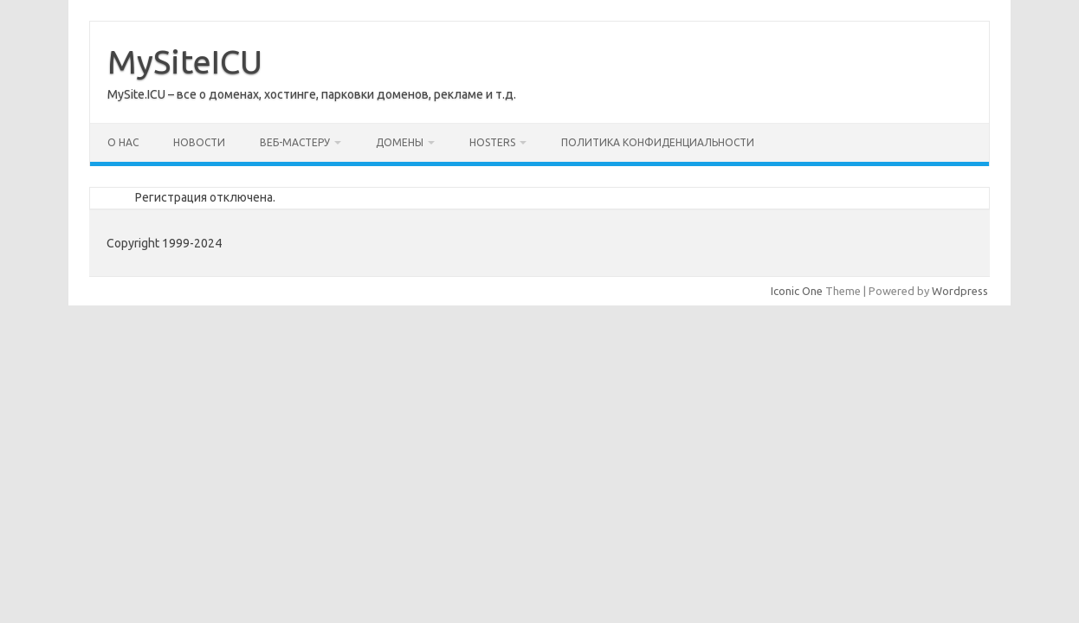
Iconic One (797, 291)
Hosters (492, 142)
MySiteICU (184, 61)
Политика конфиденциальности (657, 142)
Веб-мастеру (295, 142)
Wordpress (960, 291)
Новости (199, 142)
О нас (123, 142)
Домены (399, 142)
